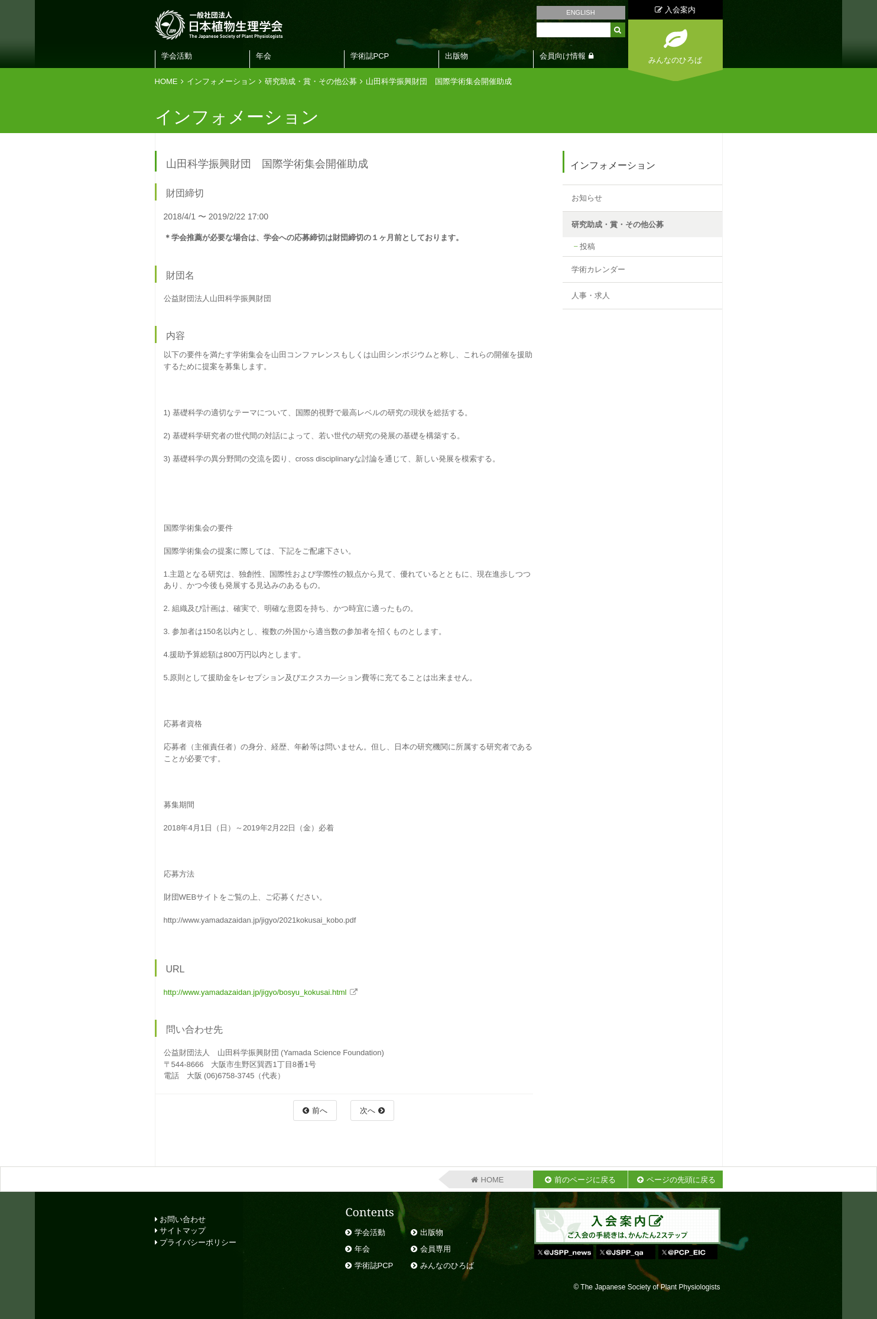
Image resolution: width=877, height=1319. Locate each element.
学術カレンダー (598, 269)
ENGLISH (580, 12)
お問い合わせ (180, 1219)
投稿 (587, 246)
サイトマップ (180, 1230)
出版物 (456, 55)
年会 (263, 55)
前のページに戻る (585, 1179)
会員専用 (435, 1248)
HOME (166, 81)
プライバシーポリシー (196, 1242)
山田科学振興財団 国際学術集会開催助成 (439, 81)
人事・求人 (590, 295)
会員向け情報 (563, 55)
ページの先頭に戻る (681, 1179)
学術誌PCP (369, 55)
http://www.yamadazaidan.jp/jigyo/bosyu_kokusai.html (255, 992)
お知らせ (586, 197)
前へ (319, 1110)
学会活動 (176, 55)
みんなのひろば (447, 1265)
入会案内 (675, 9)
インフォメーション (221, 81)
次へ (367, 1110)
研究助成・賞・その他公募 (311, 81)
